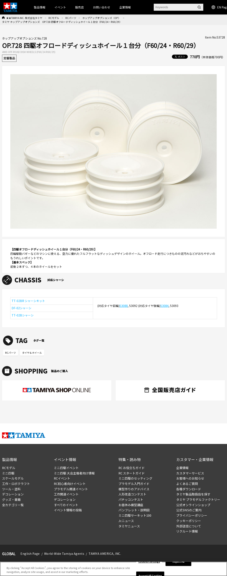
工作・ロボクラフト (16, 483)
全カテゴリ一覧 (13, 505)
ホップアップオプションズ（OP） (101, 18)
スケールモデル (13, 478)
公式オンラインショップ (193, 505)
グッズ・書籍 (11, 499)
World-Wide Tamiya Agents (64, 553)
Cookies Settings (149, 562)
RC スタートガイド (131, 473)
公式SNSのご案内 (188, 510)
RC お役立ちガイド (131, 468)
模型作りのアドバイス (133, 489)
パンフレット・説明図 (134, 510)
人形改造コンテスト (132, 494)
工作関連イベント (66, 494)
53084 (164, 306)
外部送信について (188, 526)
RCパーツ (70, 18)
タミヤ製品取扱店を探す (193, 494)
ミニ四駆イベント (66, 468)
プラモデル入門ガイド (133, 483)
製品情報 (39, 7)
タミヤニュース (129, 526)
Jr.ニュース (126, 521)
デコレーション (13, 494)
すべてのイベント (66, 505)
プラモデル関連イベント (71, 489)
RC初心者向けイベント (70, 483)
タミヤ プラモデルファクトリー (198, 499)
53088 (123, 306)
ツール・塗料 (11, 489)
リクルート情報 (187, 531)
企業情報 (182, 468)
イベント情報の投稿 (68, 510)
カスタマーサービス (190, 473)
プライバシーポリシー (191, 515)
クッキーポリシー (188, 521)
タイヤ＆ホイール (32, 352)
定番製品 (9, 58)
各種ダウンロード (188, 489)
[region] (113, 569)
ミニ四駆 (8, 473)
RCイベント (62, 478)
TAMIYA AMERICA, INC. (105, 553)
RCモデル (53, 18)
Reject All (178, 562)
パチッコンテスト (130, 499)
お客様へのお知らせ (190, 478)
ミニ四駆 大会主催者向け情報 (74, 473)
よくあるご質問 (187, 483)
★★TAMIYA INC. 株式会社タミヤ (24, 18)
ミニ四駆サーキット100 (134, 515)
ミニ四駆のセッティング (135, 478)
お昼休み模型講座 (130, 505)
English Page (30, 553)
